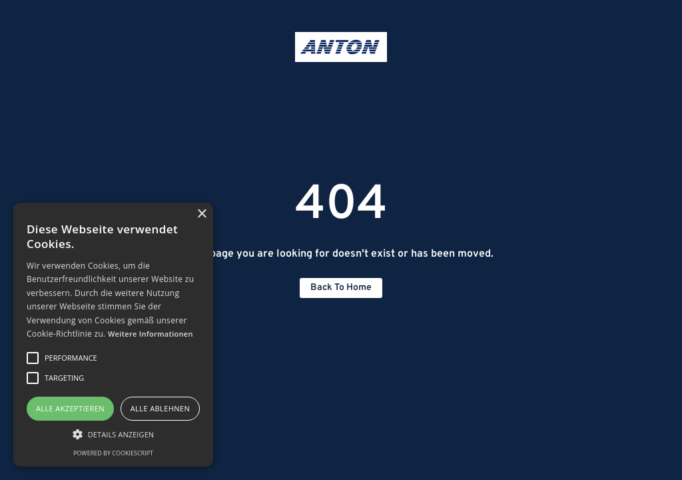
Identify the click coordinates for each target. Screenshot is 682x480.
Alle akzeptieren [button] (70, 408)
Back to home (341, 287)
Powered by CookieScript (113, 453)
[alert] (113, 335)
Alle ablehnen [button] (160, 408)
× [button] (201, 214)
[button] (113, 434)
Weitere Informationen (150, 334)
